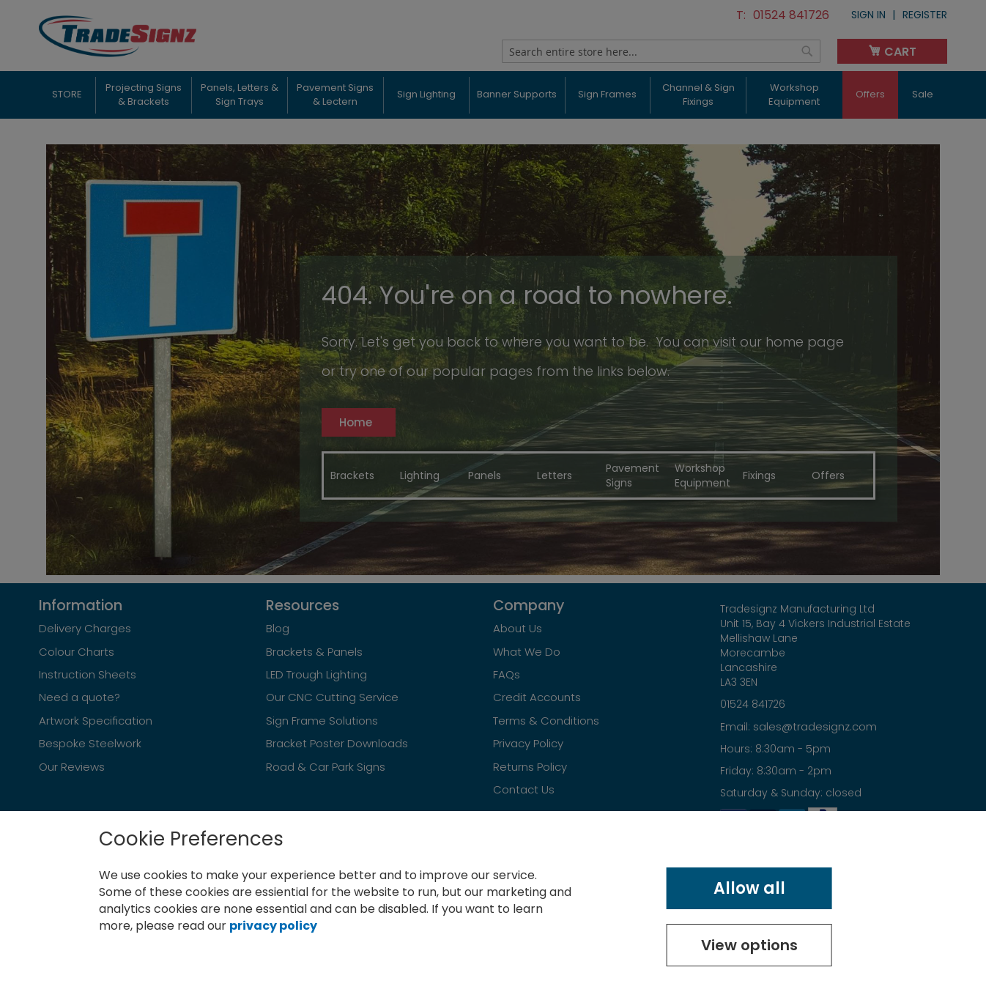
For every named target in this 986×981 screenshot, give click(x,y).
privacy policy (273, 925)
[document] (493, 896)
